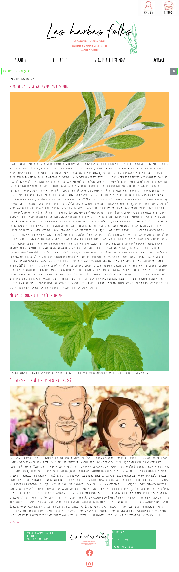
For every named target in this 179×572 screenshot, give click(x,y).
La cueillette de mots (110, 60)
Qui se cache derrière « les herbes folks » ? (40, 380)
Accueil (20, 60)
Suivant (15, 522)
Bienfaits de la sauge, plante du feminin (39, 86)
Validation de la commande (38, 539)
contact (158, 60)
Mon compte (32, 535)
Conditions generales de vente (40, 532)
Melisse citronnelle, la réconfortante (37, 295)
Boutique (60, 60)
